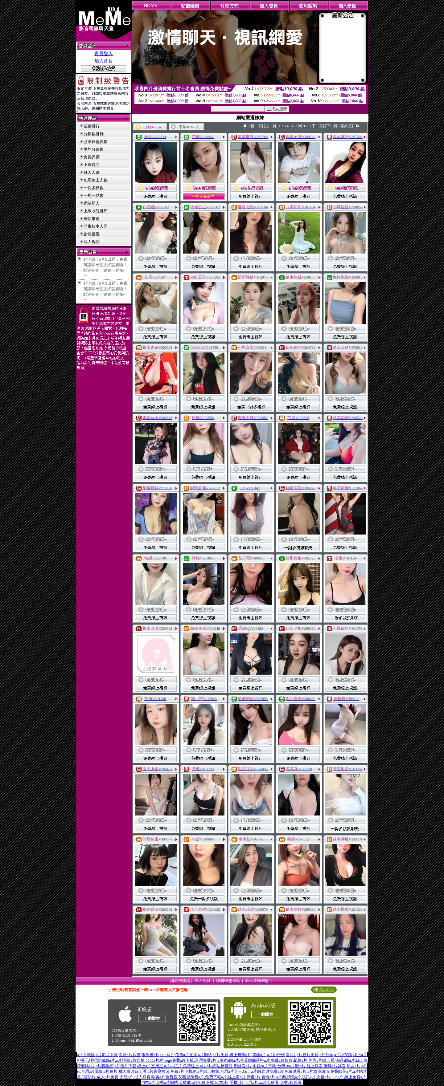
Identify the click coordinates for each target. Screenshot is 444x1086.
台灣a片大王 (231, 1071)
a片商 (281, 1077)
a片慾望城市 (318, 1071)
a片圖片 (111, 1071)
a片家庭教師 (159, 1071)
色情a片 (268, 1077)
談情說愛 (92, 234)
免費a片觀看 (291, 1082)
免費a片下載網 (183, 1071)
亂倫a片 (300, 1060)
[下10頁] (332, 126)
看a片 (291, 1054)
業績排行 (92, 126)
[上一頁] (271, 126)
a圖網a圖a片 (228, 1060)
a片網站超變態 (220, 1066)
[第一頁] (256, 126)
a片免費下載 (203, 1082)
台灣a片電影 (92, 1071)
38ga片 (337, 1077)
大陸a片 (127, 1077)
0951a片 (167, 1054)
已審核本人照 (96, 226)
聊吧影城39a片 (102, 1060)
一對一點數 (94, 195)
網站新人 (92, 203)
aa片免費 (220, 1054)
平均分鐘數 (94, 149)
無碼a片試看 (335, 1066)
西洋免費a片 (273, 1071)
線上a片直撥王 (150, 1066)
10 (308, 126)
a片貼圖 (123, 1060)
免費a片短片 (282, 1060)
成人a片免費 (108, 1077)
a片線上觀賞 (208, 1071)
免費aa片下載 (264, 1066)
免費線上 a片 (194, 1066)
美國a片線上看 (321, 1060)
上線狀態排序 (96, 211)
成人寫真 (142, 1077)
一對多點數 (94, 187)
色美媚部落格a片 (255, 1060)
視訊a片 (89, 1077)
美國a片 (259, 1054)
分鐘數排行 (94, 134)
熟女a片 (353, 1066)
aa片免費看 (269, 1082)
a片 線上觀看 (311, 1066)
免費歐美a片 (341, 1071)
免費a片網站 (167, 1082)
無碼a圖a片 (345, 1060)
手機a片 (237, 1082)
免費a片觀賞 (130, 1054)
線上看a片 (237, 1077)
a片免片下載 (125, 1066)
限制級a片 (150, 1054)
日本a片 (222, 1082)
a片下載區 (86, 1054)
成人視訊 (92, 241)
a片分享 (326, 1054)
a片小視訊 (343, 1054)
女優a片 (324, 1077)
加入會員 (103, 61)
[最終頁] (346, 126)
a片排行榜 (276, 1054)
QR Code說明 (324, 989)
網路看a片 (243, 1066)
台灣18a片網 (288, 1066)
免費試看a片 (295, 1071)
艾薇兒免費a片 (191, 1077)
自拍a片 (148, 1082)
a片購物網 (104, 1066)
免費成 (185, 1082)
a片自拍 (138, 1060)
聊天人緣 (92, 172)
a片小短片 (173, 1066)
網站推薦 (92, 218)
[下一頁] (317, 126)
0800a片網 (154, 1060)
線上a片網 (252, 1071)
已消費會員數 (96, 141)
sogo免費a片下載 (179, 1060)
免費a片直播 (186, 1054)
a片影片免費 (308, 1054)
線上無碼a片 (240, 1054)
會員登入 (103, 53)
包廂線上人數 (96, 180)
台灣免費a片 (206, 1060)
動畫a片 (254, 1077)
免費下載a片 (216, 1077)
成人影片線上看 (133, 1071)
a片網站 (205, 1054)
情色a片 (294, 1077)
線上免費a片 (355, 1077)
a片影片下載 (107, 1054)
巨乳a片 (251, 1082)
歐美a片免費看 (164, 1077)
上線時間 (92, 164)
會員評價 (92, 157)
